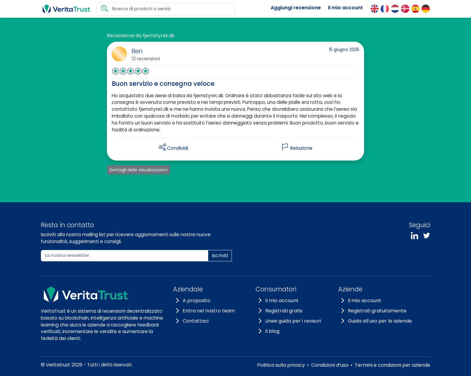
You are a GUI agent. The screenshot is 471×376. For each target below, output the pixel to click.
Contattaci (195, 320)
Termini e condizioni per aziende (392, 365)
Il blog (272, 331)
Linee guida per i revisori (293, 320)
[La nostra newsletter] (124, 255)
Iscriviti (220, 255)
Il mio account (345, 7)
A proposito (196, 300)
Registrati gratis (283, 310)
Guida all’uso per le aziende (380, 320)
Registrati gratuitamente (377, 310)
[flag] (297, 148)
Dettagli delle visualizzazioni (138, 170)
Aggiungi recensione (296, 7)
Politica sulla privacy (281, 365)
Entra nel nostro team (209, 310)
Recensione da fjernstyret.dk (141, 35)
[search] (166, 8)
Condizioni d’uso (329, 365)
